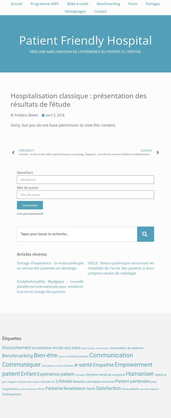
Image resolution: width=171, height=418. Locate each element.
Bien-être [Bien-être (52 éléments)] (45, 355)
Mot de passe (27, 188)
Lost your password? (30, 213)
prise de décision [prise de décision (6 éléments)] (29, 389)
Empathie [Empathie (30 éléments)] (103, 365)
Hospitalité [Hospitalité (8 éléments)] (118, 374)
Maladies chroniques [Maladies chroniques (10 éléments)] (87, 382)
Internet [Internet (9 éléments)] (45, 381)
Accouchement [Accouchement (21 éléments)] (16, 347)
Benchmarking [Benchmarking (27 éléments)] (17, 356)
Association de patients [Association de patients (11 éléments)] (127, 348)
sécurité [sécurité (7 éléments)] (144, 389)
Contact (100, 11)
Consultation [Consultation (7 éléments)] (48, 365)
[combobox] (77, 234)
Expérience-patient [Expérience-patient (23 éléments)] (55, 374)
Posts (133, 3)
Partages (153, 3)
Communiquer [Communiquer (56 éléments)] (21, 364)
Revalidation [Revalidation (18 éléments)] (74, 388)
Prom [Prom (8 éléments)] (41, 389)
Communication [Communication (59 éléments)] (111, 355)
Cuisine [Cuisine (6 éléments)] (60, 366)
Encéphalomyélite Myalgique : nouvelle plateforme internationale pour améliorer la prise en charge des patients (50, 286)
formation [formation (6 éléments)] (80, 375)
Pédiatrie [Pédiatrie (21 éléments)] (54, 388)
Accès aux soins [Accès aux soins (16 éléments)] (67, 348)
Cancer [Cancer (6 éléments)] (61, 356)
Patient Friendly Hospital (85, 40)
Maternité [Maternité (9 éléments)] (108, 381)
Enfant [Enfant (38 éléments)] (29, 374)
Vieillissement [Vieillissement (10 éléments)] (11, 394)
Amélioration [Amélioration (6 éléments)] (102, 348)
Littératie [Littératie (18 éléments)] (64, 381)
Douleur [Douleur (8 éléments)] (69, 365)
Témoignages (75, 11)
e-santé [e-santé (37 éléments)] (83, 365)
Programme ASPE (45, 3)
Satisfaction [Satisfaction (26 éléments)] (108, 388)
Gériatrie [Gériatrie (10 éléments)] (92, 375)
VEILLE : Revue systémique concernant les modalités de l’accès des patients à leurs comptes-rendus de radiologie (121, 268)
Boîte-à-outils (77, 3)
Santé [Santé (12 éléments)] (90, 389)
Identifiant (25, 173)
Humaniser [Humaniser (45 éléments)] (140, 373)
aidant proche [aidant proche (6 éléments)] (88, 348)
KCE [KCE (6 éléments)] (53, 382)
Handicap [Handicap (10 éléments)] (104, 375)
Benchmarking (108, 3)
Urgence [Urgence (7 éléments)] (154, 389)
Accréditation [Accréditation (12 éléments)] (42, 348)
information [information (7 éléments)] (33, 381)
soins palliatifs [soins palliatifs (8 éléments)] (130, 389)
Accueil (16, 3)
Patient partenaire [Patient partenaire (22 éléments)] (132, 381)
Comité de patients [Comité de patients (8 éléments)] (77, 356)
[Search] (145, 234)
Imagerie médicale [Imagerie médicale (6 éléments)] (16, 382)
